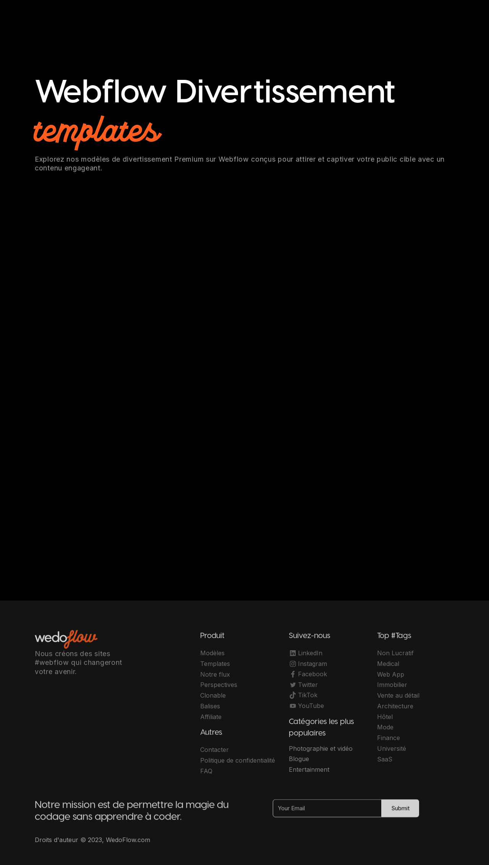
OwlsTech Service (252, 845)
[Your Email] (327, 811)
